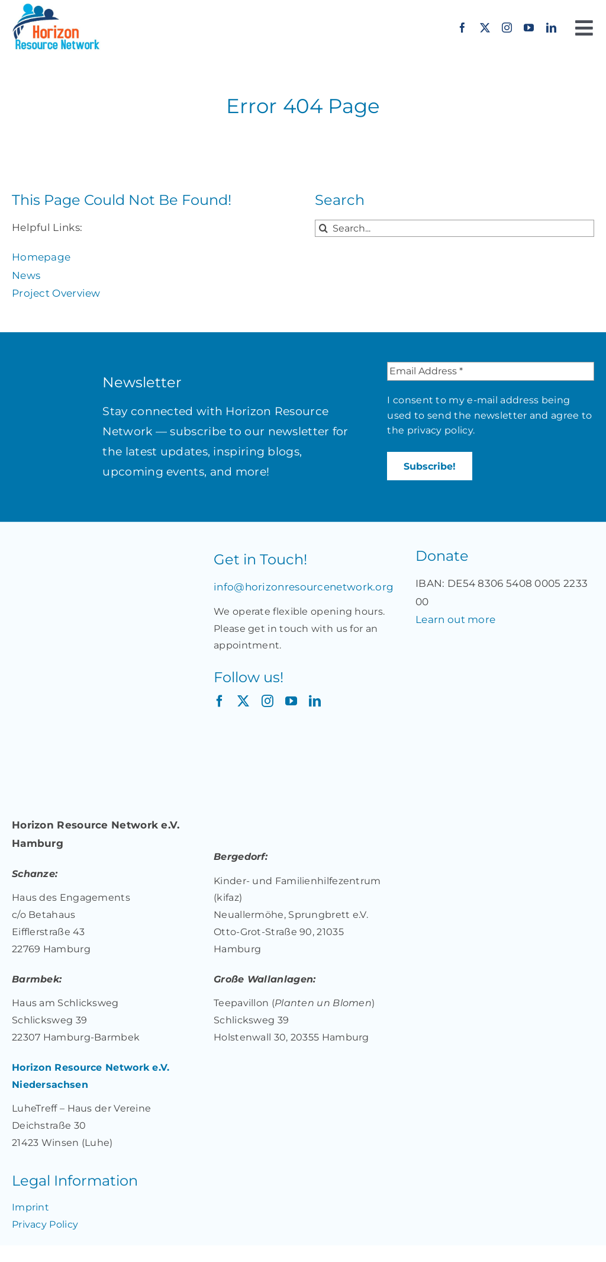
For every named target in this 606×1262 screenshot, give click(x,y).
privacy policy (440, 430)
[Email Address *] (490, 371)
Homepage (41, 257)
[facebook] (462, 28)
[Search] (323, 228)
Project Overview (56, 293)
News (26, 275)
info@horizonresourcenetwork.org (304, 587)
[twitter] (485, 28)
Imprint (30, 1207)
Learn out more (455, 619)
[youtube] (529, 28)
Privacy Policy (45, 1224)
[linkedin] (551, 28)
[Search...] (454, 228)
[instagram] (507, 28)
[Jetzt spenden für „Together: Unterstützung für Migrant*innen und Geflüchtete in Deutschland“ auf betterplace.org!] (462, 640)
